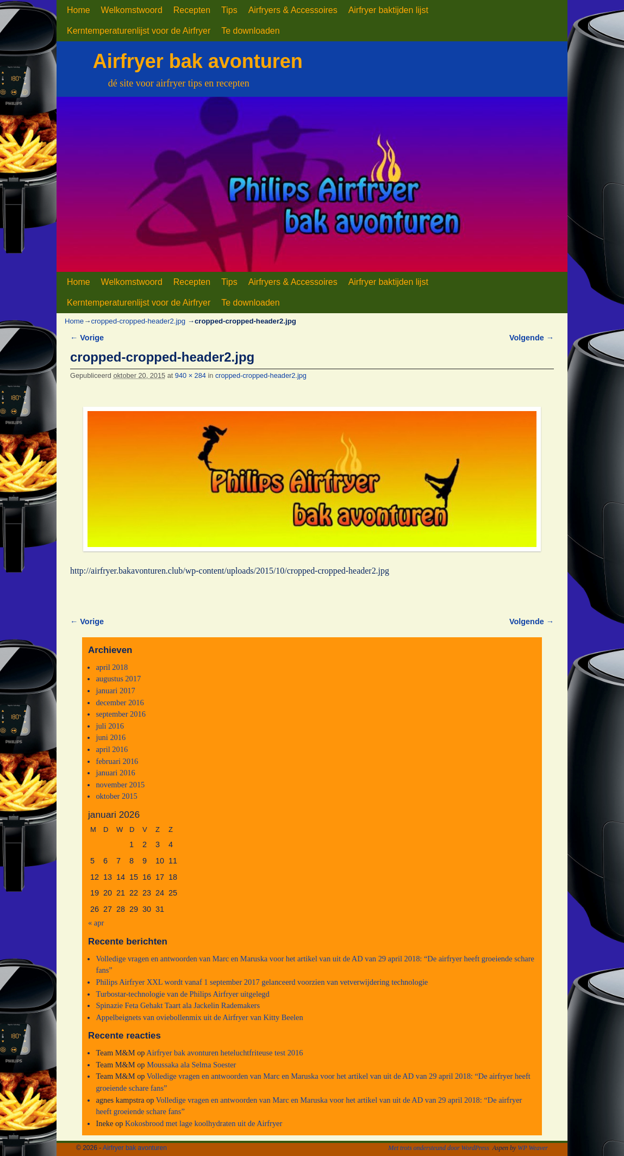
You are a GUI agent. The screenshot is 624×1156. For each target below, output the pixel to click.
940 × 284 (190, 375)
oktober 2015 (116, 796)
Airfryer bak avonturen (198, 61)
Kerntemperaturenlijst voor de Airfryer (138, 30)
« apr (96, 922)
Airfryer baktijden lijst (388, 10)
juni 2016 (111, 737)
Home (78, 10)
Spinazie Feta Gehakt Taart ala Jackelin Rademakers (178, 1005)
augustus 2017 (118, 678)
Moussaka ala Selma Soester (191, 1064)
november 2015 (120, 784)
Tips (229, 10)
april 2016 (112, 749)
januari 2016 (115, 772)
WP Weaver (532, 1148)
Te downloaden (250, 30)
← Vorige (87, 337)
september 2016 (121, 714)
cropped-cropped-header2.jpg (138, 321)
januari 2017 (115, 690)
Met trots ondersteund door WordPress (438, 1148)
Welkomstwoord (132, 10)
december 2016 (119, 702)
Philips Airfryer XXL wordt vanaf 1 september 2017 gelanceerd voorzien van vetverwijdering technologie (262, 982)
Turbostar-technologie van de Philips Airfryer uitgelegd (182, 994)
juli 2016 (110, 726)
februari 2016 (117, 761)
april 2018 (112, 667)
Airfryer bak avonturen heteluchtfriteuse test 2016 (224, 1052)
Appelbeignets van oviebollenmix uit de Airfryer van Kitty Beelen (199, 1017)
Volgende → (531, 337)
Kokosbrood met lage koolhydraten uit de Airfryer (203, 1123)
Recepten (191, 10)
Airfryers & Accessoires (293, 10)
